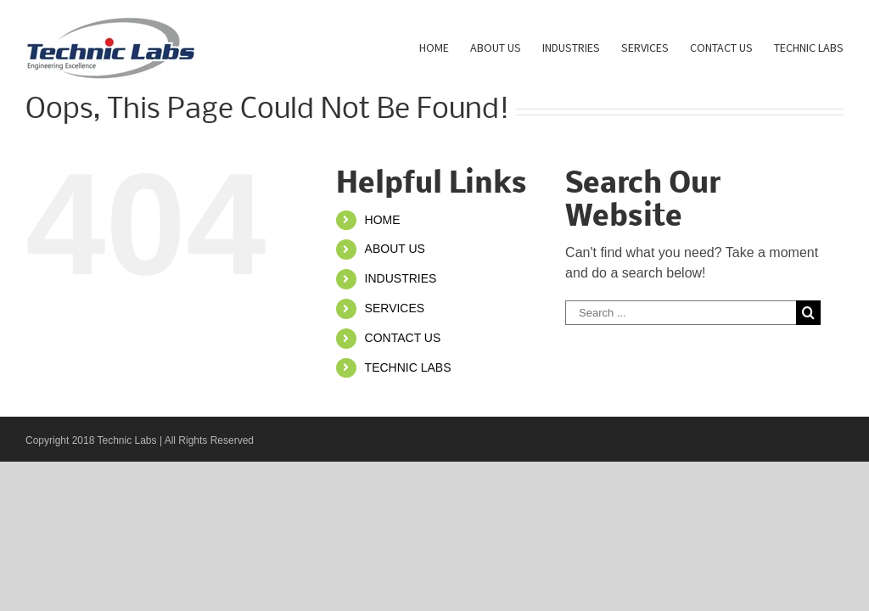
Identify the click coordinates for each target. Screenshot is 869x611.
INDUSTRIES (401, 278)
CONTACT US (403, 338)
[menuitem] (444, 46)
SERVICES (395, 308)
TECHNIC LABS (408, 367)
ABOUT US (395, 248)
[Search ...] (680, 312)
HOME (383, 220)
